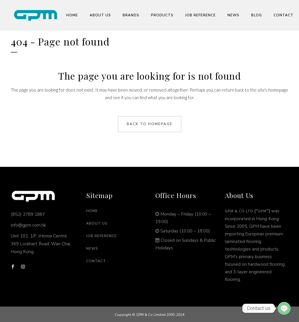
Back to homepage (150, 124)
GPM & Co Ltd (239, 211)
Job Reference (101, 236)
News (92, 248)
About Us (96, 223)
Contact (96, 261)
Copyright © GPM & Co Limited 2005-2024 (149, 314)
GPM (262, 211)
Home (92, 211)
